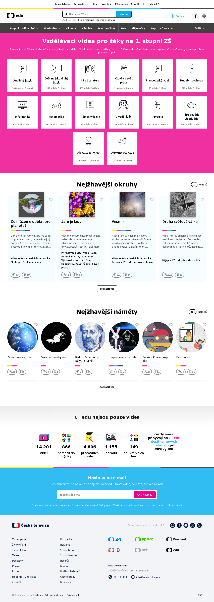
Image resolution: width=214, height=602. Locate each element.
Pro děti (135, 4)
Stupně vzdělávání (22, 28)
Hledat (124, 14)
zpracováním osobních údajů (165, 505)
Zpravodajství (81, 4)
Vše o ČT (154, 4)
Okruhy (71, 28)
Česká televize (63, 4)
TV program (121, 4)
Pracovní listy (106, 28)
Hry (123, 28)
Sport (96, 4)
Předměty (50, 28)
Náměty (87, 28)
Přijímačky (138, 28)
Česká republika (86, 19)
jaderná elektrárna (105, 19)
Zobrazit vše (107, 288)
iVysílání (107, 4)
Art (144, 4)
